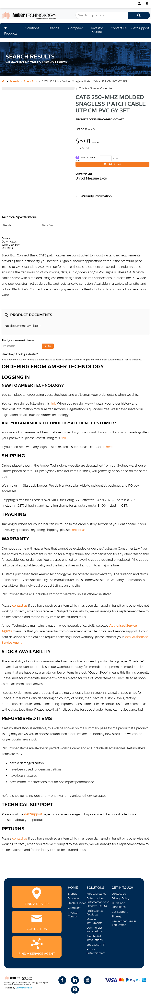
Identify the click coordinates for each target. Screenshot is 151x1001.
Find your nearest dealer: (18, 340)
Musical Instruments (94, 921)
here (109, 447)
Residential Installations (95, 938)
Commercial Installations (95, 929)
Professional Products (95, 912)
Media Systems (96, 893)
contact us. (78, 529)
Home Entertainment (96, 951)
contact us (19, 838)
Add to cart (114, 164)
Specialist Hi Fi (96, 944)
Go (50, 346)
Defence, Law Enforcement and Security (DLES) (98, 902)
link (53, 403)
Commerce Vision (24, 988)
